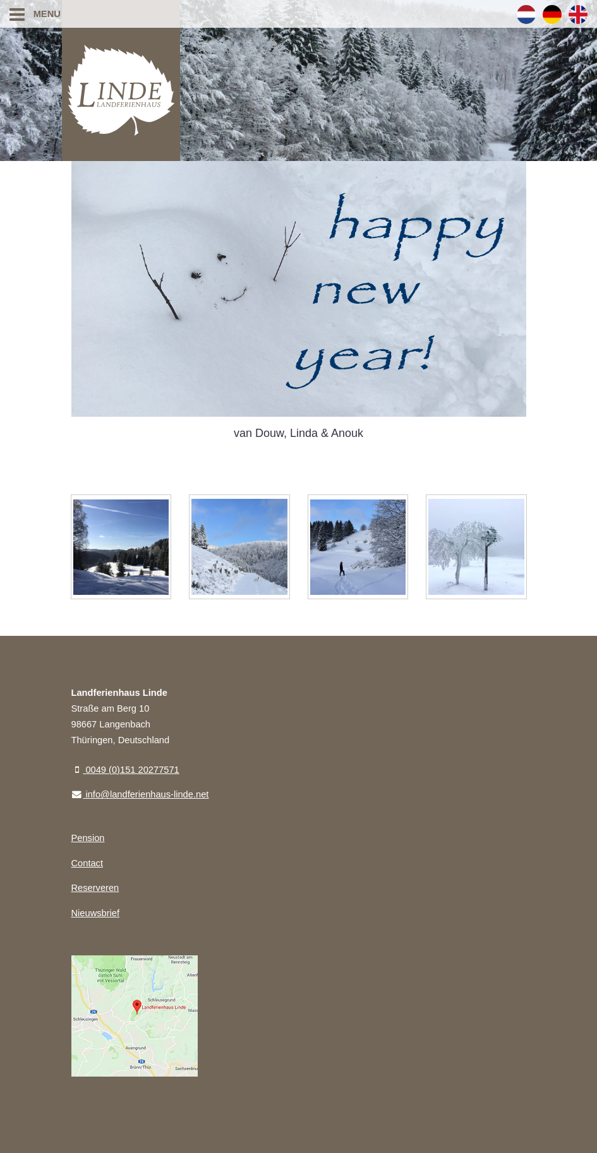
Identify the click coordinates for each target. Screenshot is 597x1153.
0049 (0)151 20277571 (125, 770)
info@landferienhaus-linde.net (140, 794)
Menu (35, 14)
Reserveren (95, 888)
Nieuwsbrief (95, 913)
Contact (87, 863)
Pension (88, 838)
